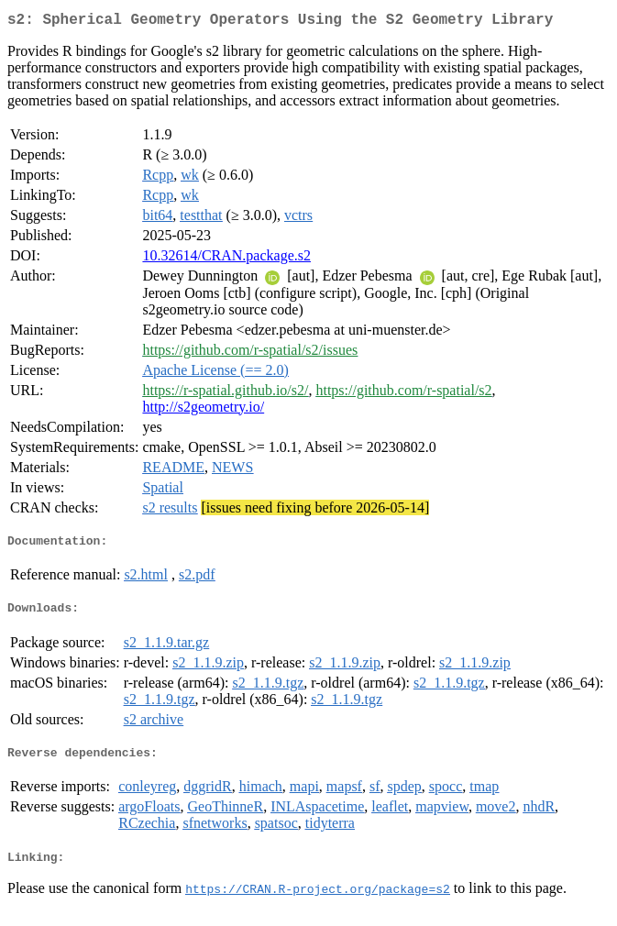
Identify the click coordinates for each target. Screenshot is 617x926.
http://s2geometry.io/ (203, 410)
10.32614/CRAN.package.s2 (226, 259)
